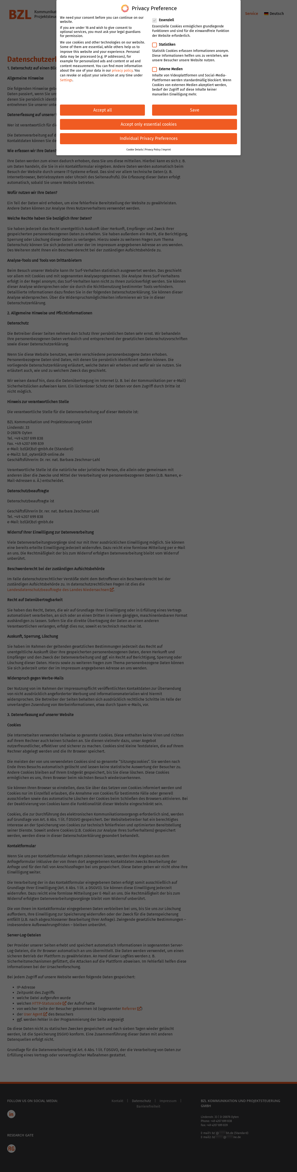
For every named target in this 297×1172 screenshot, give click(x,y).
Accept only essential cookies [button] (149, 122)
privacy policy (122, 69)
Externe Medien (169, 67)
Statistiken (165, 43)
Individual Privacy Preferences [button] (149, 136)
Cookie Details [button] (134, 147)
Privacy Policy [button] (152, 147)
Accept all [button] (102, 108)
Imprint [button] (166, 147)
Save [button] (194, 108)
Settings (66, 78)
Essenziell (165, 18)
